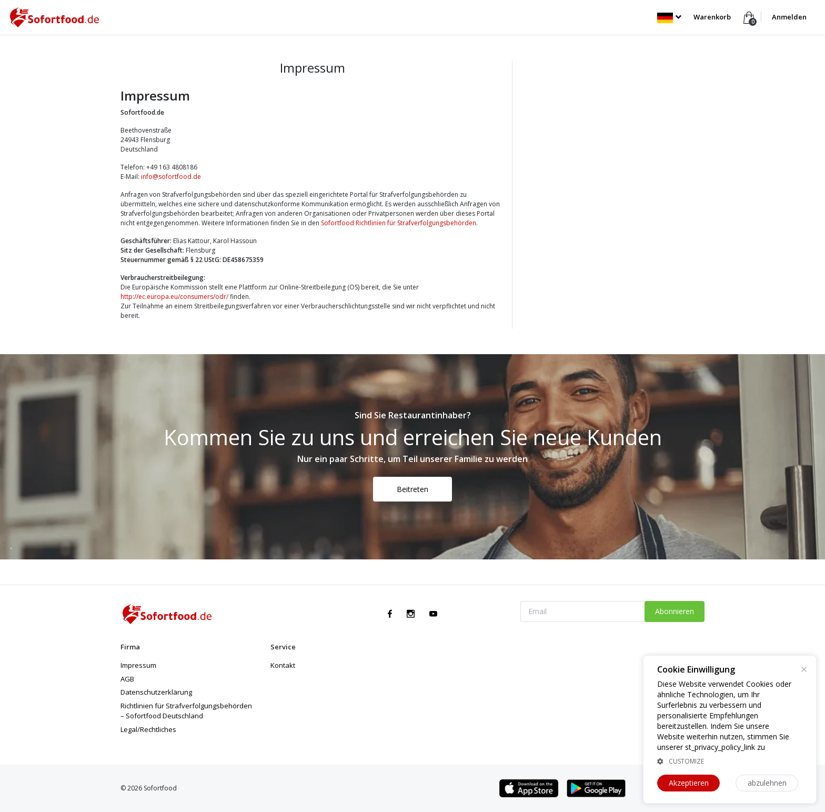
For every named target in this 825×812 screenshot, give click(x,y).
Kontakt (282, 665)
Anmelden (789, 17)
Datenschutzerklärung (156, 692)
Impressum (138, 665)
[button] (669, 17)
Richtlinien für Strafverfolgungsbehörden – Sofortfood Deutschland (186, 711)
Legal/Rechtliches (148, 729)
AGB (127, 679)
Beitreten (412, 489)
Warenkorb (712, 17)
